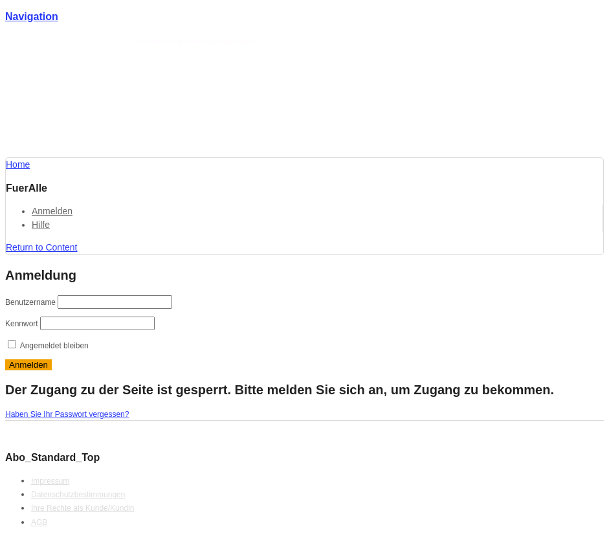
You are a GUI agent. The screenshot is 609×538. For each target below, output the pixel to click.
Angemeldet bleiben (48, 345)
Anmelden (52, 211)
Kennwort (21, 323)
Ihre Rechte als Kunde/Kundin (82, 508)
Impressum (50, 481)
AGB (39, 522)
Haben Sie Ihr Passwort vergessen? (67, 414)
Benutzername (30, 302)
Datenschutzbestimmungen (78, 494)
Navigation (31, 16)
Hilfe (41, 224)
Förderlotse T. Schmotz (102, 41)
